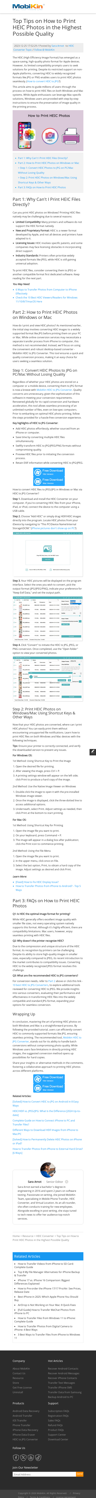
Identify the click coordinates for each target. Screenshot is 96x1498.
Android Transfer (22, 1415)
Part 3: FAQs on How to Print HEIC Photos (42, 187)
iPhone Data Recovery (25, 1430)
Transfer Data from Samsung (65, 1392)
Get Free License (22, 1387)
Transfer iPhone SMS (60, 1387)
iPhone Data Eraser (24, 1434)
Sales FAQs (54, 1420)
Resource (27, 1236)
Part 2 (51, 981)
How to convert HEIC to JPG (43, 81)
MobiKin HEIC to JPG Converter (54, 390)
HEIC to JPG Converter (25, 1439)
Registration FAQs (58, 1415)
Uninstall (18, 1392)
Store (16, 1382)
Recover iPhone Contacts (62, 1378)
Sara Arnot (58, 45)
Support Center (57, 1434)
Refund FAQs (55, 1425)
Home (16, 1236)
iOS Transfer (20, 1420)
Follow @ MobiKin (44, 49)
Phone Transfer (21, 1425)
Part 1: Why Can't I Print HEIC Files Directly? (43, 158)
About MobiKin (21, 1368)
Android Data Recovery (26, 1411)
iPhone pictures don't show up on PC (53, 528)
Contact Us (19, 1373)
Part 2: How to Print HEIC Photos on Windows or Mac (48, 163)
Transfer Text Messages (61, 1382)
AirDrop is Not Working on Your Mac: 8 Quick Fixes (47, 1305)
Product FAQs (56, 1430)
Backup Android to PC (60, 1397)
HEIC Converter (45, 1236)
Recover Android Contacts (63, 1368)
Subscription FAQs (58, 1411)
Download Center (58, 1439)
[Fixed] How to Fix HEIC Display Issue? (37, 882)
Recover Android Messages (63, 1373)
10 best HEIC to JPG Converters (30, 985)
